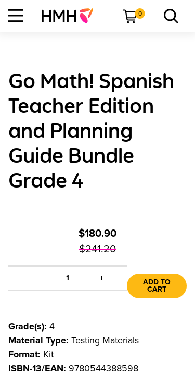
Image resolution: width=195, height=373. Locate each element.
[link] (71, 16)
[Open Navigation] (15, 15)
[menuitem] (71, 15)
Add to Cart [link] (157, 286)
